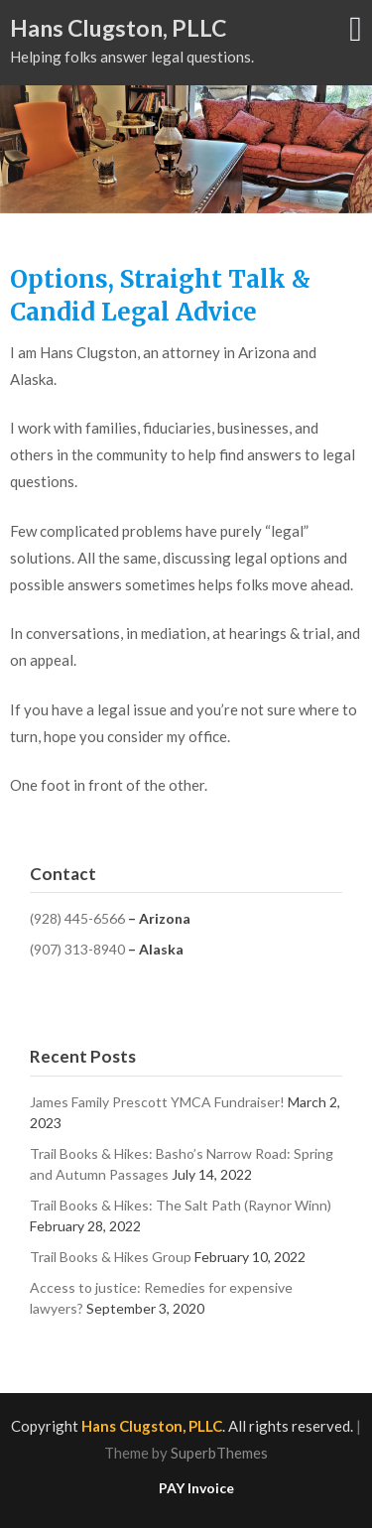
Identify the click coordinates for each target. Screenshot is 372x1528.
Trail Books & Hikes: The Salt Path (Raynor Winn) (180, 1205)
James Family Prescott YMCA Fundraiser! (157, 1101)
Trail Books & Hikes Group (110, 1256)
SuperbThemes (219, 1453)
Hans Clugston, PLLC (118, 28)
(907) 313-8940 (77, 949)
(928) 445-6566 (77, 918)
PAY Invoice (196, 1488)
